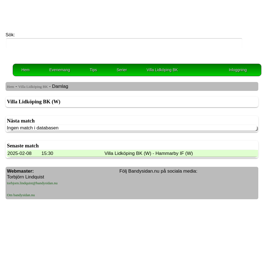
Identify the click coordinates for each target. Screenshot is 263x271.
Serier (122, 70)
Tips (93, 70)
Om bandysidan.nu (21, 195)
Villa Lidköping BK (162, 70)
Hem (25, 70)
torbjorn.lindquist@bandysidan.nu (32, 183)
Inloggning (238, 70)
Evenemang (59, 70)
